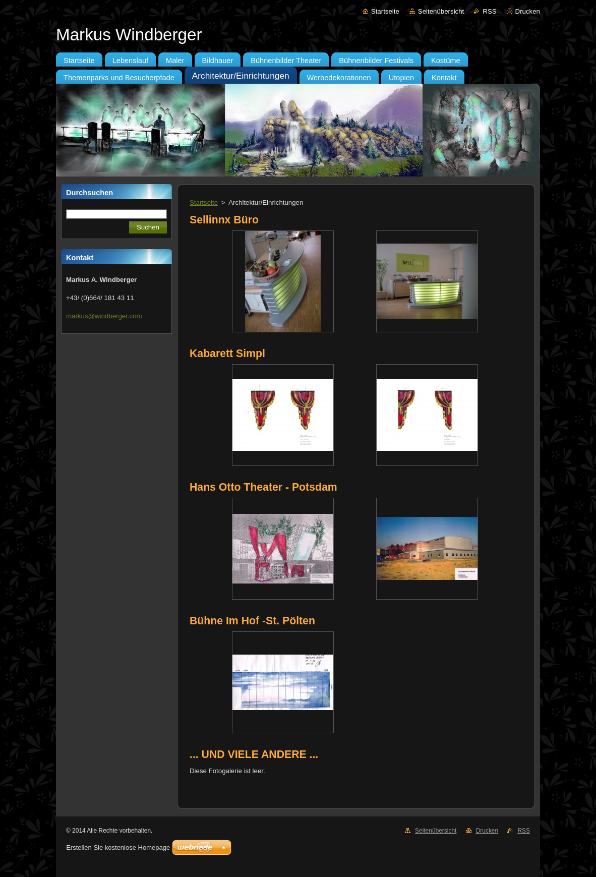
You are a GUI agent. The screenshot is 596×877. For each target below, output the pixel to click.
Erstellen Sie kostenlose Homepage (118, 847)
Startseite (385, 11)
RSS (489, 11)
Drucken (527, 11)
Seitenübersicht (441, 11)
